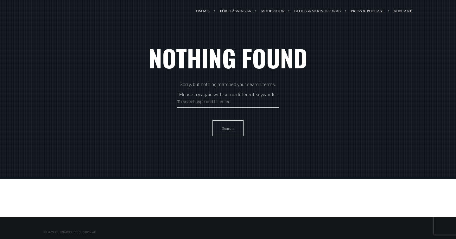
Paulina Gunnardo (67, 11)
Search (228, 128)
